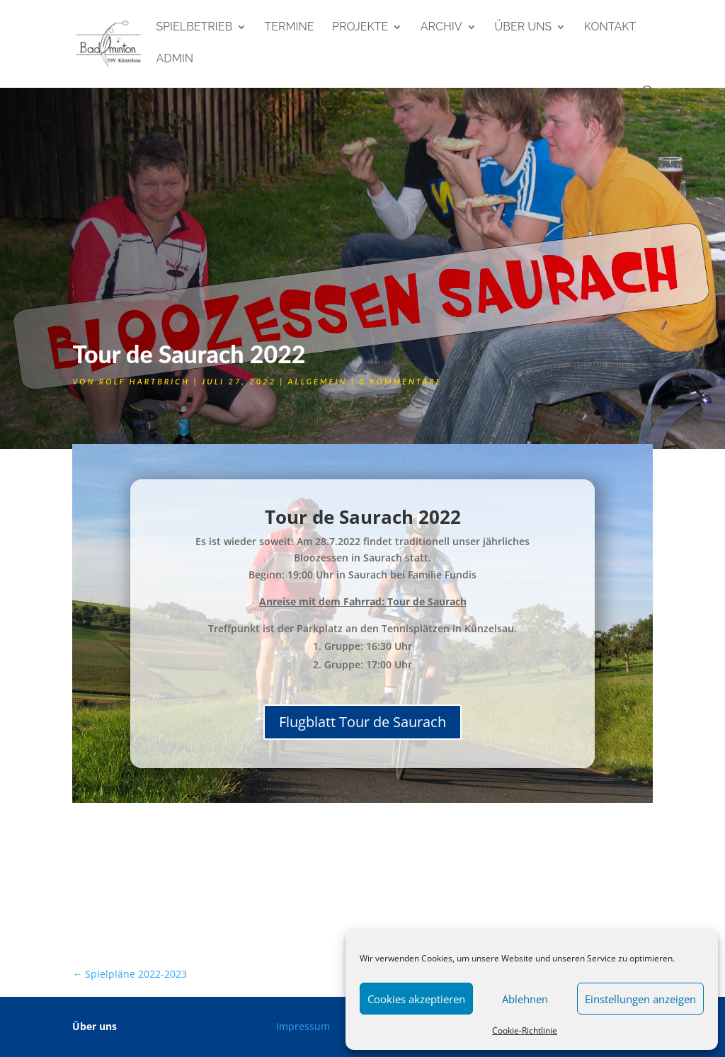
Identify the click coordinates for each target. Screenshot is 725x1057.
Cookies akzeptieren (416, 999)
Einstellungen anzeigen (640, 999)
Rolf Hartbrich (144, 381)
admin (174, 59)
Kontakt (610, 27)
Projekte (360, 27)
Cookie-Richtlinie (524, 1030)
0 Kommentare (400, 381)
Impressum (303, 1026)
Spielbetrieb (194, 27)
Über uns (523, 27)
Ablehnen (525, 999)
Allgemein (317, 381)
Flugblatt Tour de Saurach (362, 721)
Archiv (441, 27)
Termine (289, 27)
